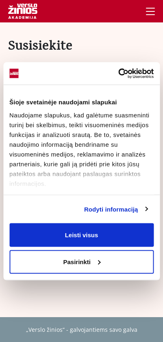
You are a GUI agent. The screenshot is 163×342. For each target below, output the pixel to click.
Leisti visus (81, 235)
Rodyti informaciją (111, 208)
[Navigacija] (150, 11)
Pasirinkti (81, 261)
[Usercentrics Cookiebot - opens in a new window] (118, 73)
